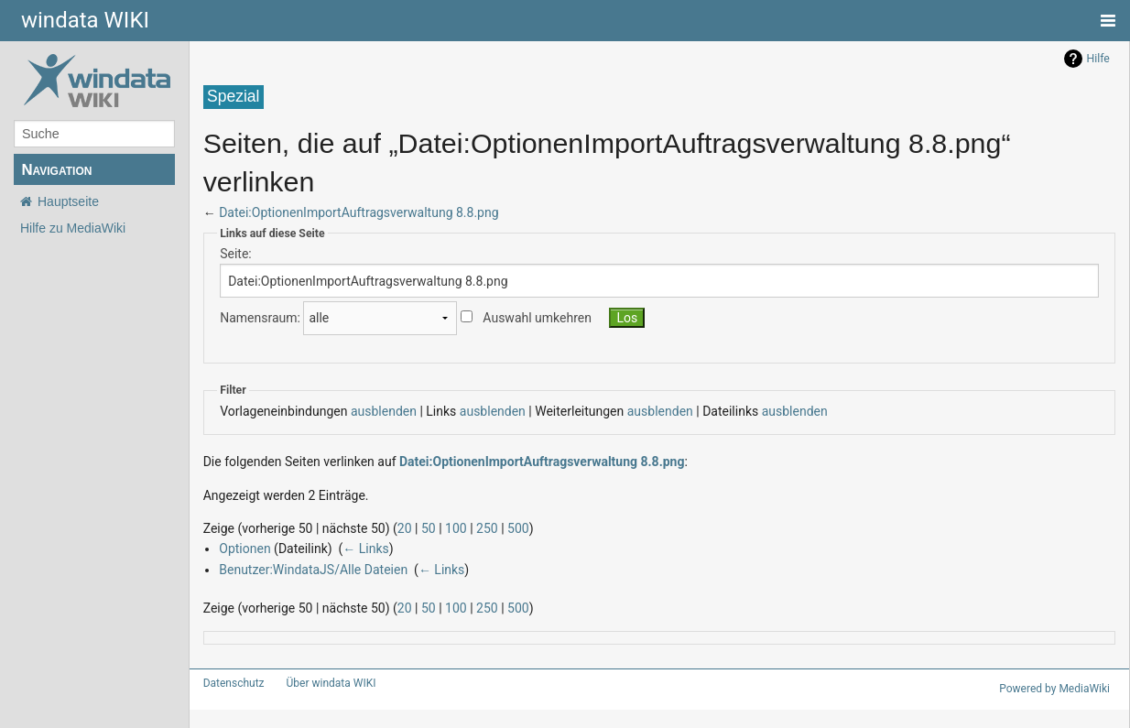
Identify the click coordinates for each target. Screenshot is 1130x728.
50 (408, 528)
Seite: (234, 253)
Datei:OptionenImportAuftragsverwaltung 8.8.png (348, 212)
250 (461, 528)
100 (433, 528)
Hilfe (1098, 58)
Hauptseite (68, 201)
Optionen (242, 548)
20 (386, 528)
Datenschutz (230, 683)
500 (489, 528)
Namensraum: (256, 318)
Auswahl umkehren (518, 318)
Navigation (56, 170)
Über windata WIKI (323, 683)
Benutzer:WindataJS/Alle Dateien (306, 569)
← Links (359, 548)
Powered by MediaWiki (1057, 688)
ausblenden (368, 411)
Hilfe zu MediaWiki (72, 228)
